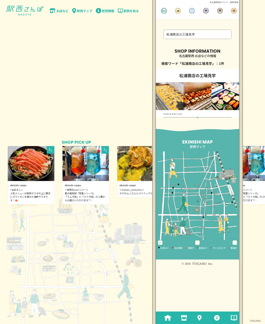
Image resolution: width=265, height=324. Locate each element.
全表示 (165, 284)
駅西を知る (230, 317)
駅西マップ (197, 317)
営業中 (185, 284)
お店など (180, 317)
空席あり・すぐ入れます (217, 284)
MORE (197, 152)
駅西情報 (214, 317)
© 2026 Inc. (197, 307)
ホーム (164, 317)
